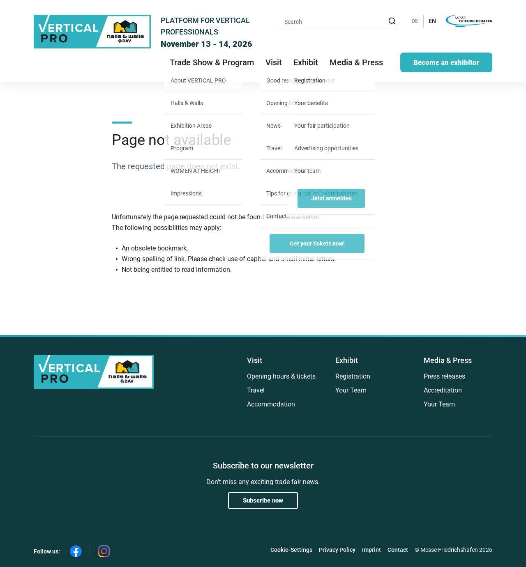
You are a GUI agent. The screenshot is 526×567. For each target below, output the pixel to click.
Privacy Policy (337, 549)
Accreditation (443, 390)
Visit (254, 360)
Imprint (371, 549)
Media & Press (356, 62)
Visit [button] (273, 62)
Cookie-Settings (291, 549)
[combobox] (339, 21)
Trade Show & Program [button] (212, 62)
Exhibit (346, 360)
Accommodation (271, 404)
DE (414, 21)
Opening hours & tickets (281, 376)
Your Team (351, 390)
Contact (398, 549)
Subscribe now (263, 500)
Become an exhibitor (446, 62)
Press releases (444, 376)
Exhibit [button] (305, 62)
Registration (352, 376)
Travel (256, 390)
